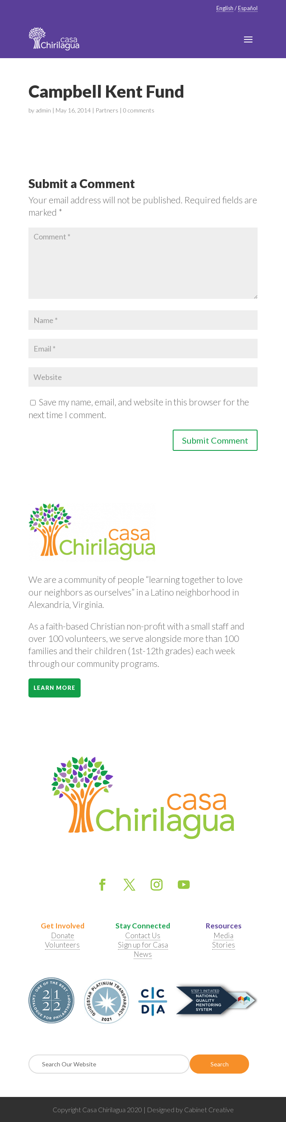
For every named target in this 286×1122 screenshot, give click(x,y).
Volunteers (62, 944)
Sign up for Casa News (143, 949)
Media (223, 935)
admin (43, 110)
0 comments (138, 110)
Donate (62, 935)
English (224, 8)
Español (248, 8)
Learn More (55, 687)
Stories (223, 944)
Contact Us (142, 935)
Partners (106, 110)
